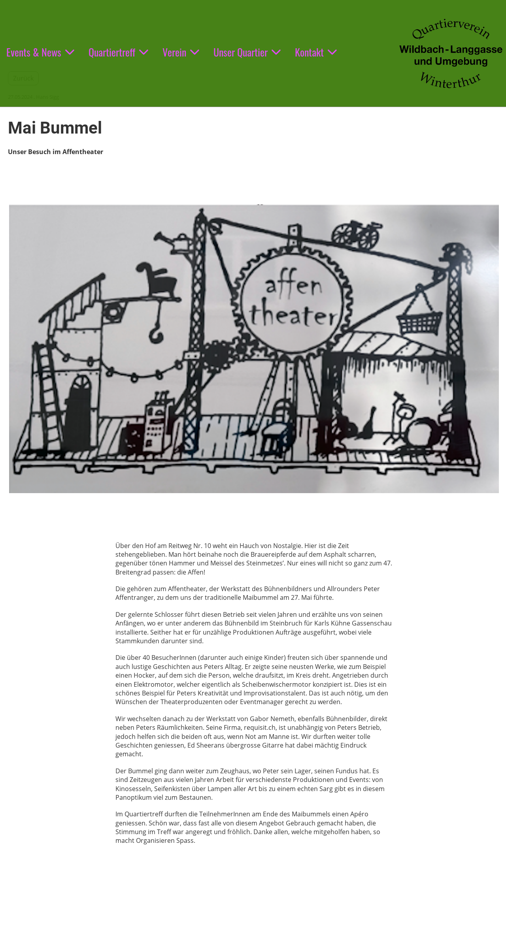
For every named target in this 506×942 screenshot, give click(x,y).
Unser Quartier (247, 52)
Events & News (40, 52)
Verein (180, 52)
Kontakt (316, 52)
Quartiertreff (118, 52)
